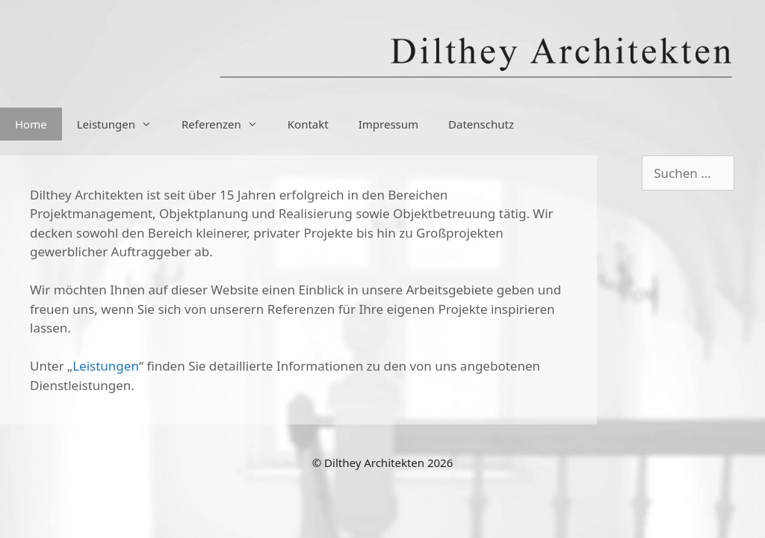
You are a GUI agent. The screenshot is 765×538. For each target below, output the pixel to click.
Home (31, 124)
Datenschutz (481, 124)
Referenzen (227, 124)
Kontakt (308, 124)
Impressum (388, 124)
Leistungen (122, 124)
